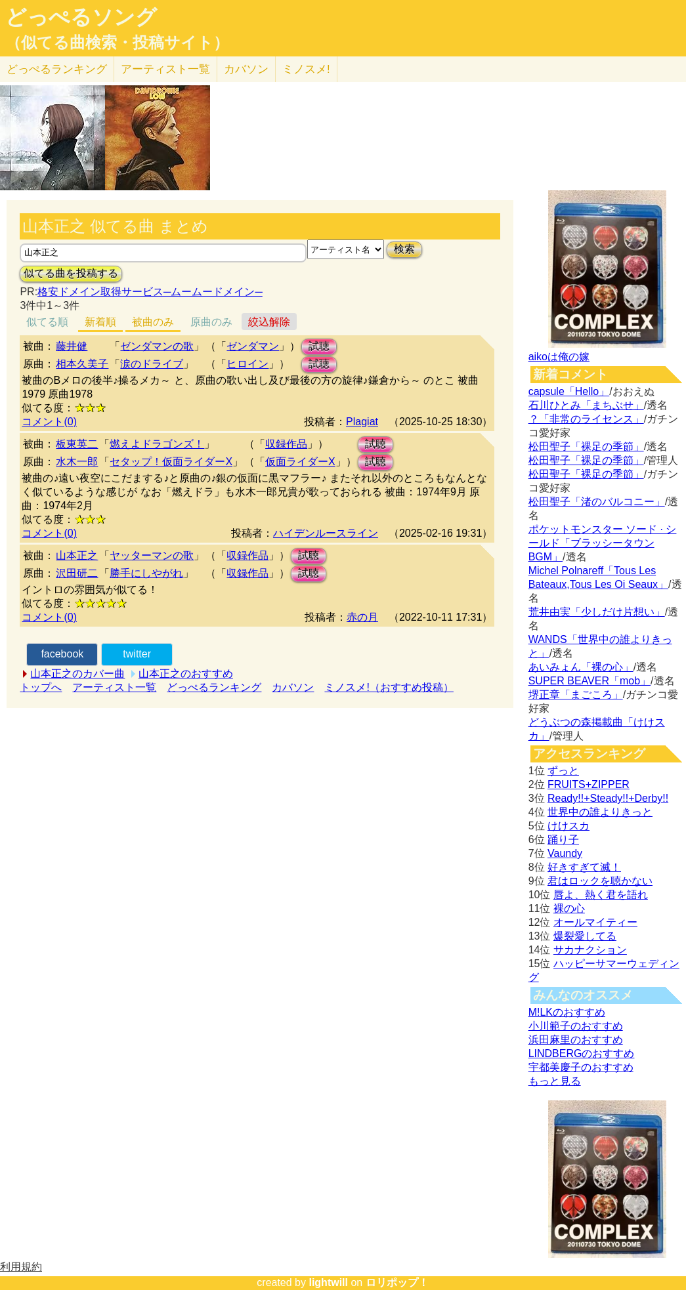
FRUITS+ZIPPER (588, 784)
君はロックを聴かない (600, 880)
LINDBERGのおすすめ (581, 1053)
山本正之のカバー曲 (77, 673)
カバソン (246, 69)
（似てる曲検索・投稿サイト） (117, 42)
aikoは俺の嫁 (559, 356)
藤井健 (71, 346)
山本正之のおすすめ (186, 673)
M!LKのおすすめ (566, 1012)
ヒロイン (247, 363)
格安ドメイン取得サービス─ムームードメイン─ (150, 291)
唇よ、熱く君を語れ (600, 894)
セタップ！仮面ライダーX (171, 461)
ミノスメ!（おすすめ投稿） (388, 687)
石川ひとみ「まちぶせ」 (586, 405)
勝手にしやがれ (146, 573)
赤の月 (362, 617)
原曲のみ (211, 321)
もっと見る (554, 1081)
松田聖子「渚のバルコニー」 (596, 501)
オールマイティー (595, 922)
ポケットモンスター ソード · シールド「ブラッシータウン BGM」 (602, 543)
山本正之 (77, 555)
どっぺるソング (81, 17)
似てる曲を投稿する (71, 273)
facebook (62, 653)
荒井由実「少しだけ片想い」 (596, 611)
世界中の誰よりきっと (600, 812)
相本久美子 (82, 363)
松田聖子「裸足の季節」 (586, 446)
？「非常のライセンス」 (586, 419)
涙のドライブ (151, 363)
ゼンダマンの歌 (157, 346)
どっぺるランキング (214, 687)
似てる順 (47, 321)
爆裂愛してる (584, 936)
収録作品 (286, 443)
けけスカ (568, 825)
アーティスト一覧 (114, 687)
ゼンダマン (252, 346)
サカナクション (590, 949)
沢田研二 (77, 573)
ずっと (563, 770)
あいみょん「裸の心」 (580, 667)
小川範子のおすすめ (575, 1025)
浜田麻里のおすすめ (575, 1039)
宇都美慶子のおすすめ (580, 1067)
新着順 (100, 321)
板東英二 (77, 443)
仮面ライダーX (300, 461)
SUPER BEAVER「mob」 (589, 680)
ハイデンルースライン (325, 533)
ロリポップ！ (397, 1282)
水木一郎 (77, 461)
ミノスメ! (306, 69)
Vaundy (564, 853)
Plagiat (362, 421)
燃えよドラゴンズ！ (157, 443)
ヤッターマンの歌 (152, 555)
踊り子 (563, 839)
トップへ (41, 687)
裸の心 (569, 908)
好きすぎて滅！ (584, 867)
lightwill (328, 1282)
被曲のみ (153, 321)
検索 (404, 249)
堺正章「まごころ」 (575, 694)
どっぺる (57, 69)
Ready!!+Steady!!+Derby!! (607, 798)
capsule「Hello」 (569, 391)
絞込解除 (269, 321)
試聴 (319, 346)
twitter (137, 653)
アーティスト (165, 69)
